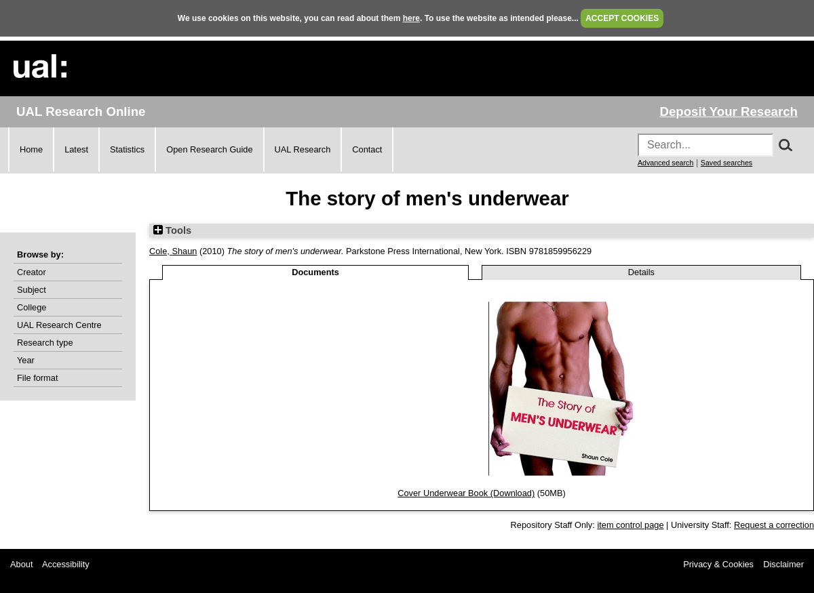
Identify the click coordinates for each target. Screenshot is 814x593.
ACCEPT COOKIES (622, 18)
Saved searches (726, 163)
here (411, 18)
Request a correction (774, 525)
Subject (31, 290)
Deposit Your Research (728, 111)
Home (31, 149)
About (21, 564)
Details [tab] (641, 272)
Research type (45, 343)
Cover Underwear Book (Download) (466, 493)
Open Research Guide (209, 149)
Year (26, 360)
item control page (630, 525)
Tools (172, 230)
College (31, 307)
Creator (31, 272)
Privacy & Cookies (718, 564)
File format (37, 378)
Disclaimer (783, 564)
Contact (367, 149)
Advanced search (665, 163)
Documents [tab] (315, 272)
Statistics (127, 149)
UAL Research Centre (59, 325)
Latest (76, 149)
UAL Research (303, 149)
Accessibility (66, 564)
